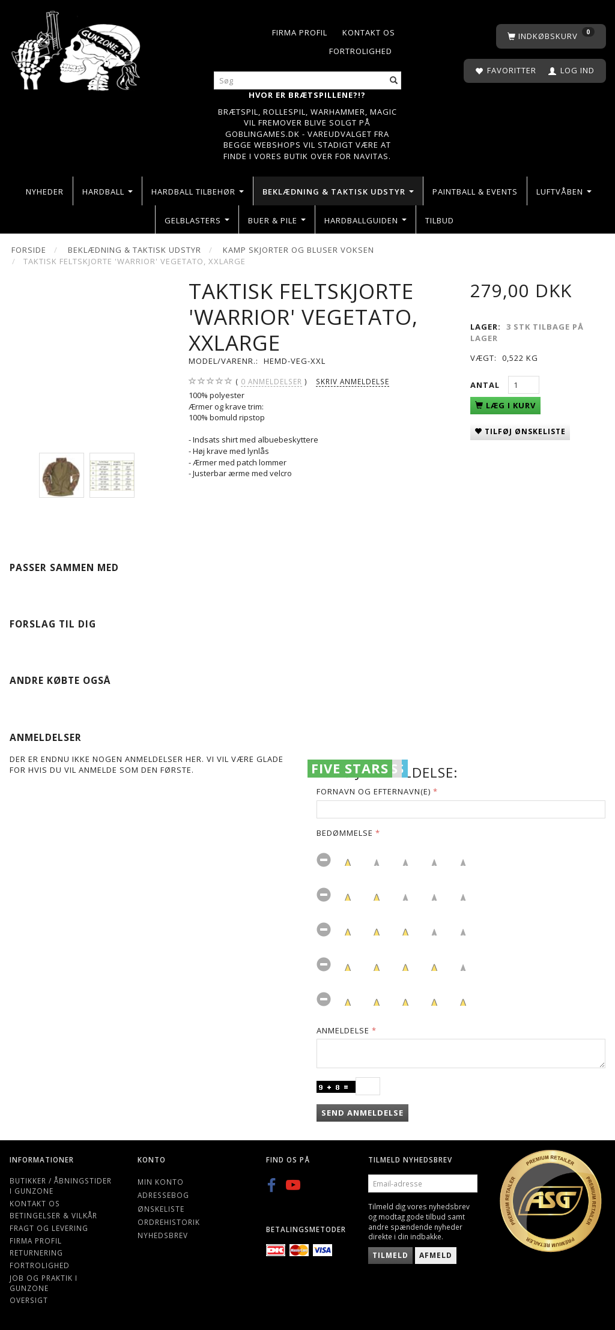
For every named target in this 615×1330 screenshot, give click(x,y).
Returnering (36, 1252)
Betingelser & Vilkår (53, 1215)
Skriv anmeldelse (352, 381)
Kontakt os (368, 32)
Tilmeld (390, 1255)
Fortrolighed (360, 51)
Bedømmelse (345, 832)
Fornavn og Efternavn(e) (374, 791)
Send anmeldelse (362, 1112)
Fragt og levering (49, 1228)
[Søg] (394, 80)
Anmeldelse (343, 1030)
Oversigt (29, 1300)
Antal (486, 384)
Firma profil (299, 32)
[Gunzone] (77, 48)
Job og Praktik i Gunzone (43, 1283)
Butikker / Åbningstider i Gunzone (61, 1185)
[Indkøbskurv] (551, 36)
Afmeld (435, 1255)
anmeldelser (271, 381)
